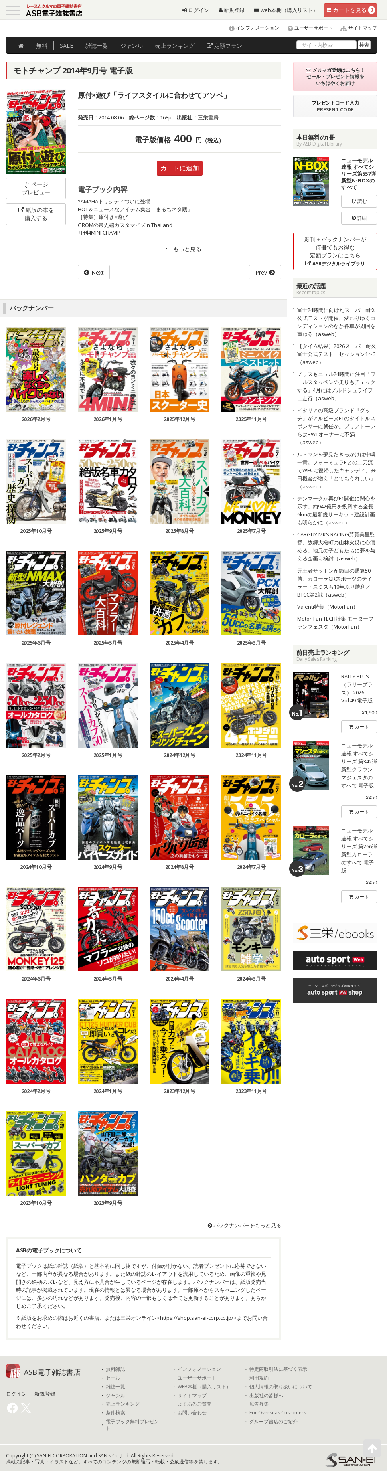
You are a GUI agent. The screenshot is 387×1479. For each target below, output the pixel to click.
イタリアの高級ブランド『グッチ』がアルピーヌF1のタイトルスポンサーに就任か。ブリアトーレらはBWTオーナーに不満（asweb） (336, 426)
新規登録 (232, 10)
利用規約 (259, 1378)
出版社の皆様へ (266, 1395)
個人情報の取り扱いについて (280, 1387)
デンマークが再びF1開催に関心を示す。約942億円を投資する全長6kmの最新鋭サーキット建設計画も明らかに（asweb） (336, 510)
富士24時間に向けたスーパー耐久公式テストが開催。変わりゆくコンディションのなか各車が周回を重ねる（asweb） (336, 322)
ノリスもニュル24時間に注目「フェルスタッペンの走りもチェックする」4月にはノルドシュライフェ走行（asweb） (336, 386)
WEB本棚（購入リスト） (204, 1387)
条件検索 (115, 1413)
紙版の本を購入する (36, 214)
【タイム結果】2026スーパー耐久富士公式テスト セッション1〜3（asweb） (336, 354)
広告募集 (259, 1404)
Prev (261, 272)
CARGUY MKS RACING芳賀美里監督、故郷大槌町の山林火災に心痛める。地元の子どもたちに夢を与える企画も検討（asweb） (336, 546)
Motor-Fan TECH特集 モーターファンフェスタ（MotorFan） (335, 622)
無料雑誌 (115, 1369)
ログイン (195, 10)
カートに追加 (179, 168)
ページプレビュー (36, 188)
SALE (66, 45)
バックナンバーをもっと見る (244, 1225)
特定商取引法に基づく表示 (278, 1369)
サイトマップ (355, 27)
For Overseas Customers (277, 1413)
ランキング (175, 45)
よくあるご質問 (194, 1404)
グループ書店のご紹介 (273, 1421)
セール (113, 1378)
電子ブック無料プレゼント (132, 1425)
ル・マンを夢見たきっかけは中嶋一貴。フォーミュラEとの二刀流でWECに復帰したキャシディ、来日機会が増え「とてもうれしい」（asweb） (336, 470)
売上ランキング (123, 1404)
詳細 (359, 217)
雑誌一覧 (115, 1387)
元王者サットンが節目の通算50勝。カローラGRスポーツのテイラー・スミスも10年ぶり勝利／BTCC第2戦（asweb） (334, 582)
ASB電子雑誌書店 (52, 1372)
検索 (364, 44)
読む (359, 201)
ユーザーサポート (306, 27)
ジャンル (131, 45)
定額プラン (224, 45)
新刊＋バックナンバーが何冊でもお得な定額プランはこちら (335, 251)
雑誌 (96, 45)
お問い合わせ (192, 1413)
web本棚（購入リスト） (286, 10)
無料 (41, 45)
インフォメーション (250, 27)
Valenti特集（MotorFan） (327, 606)
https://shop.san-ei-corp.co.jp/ (196, 1317)
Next (97, 272)
